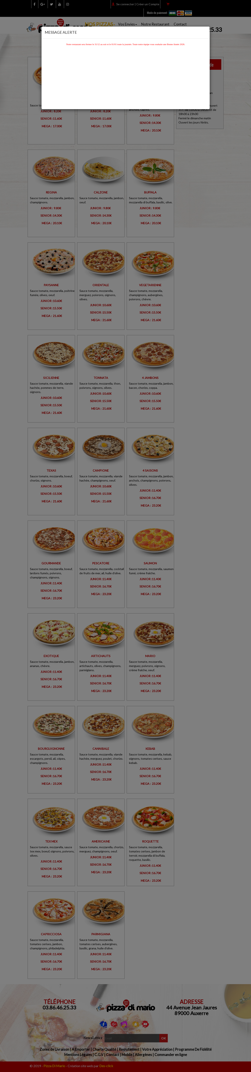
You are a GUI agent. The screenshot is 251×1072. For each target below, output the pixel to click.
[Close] (205, 31)
